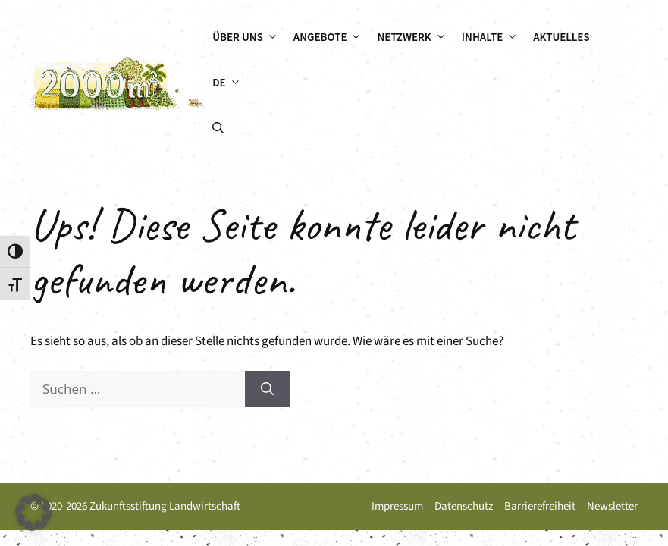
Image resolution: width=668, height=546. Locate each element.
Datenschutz (463, 506)
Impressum (397, 506)
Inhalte (493, 38)
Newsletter (612, 506)
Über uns (249, 38)
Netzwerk (415, 38)
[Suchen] (267, 389)
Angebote (331, 38)
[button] (218, 129)
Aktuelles (561, 38)
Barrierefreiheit (539, 506)
